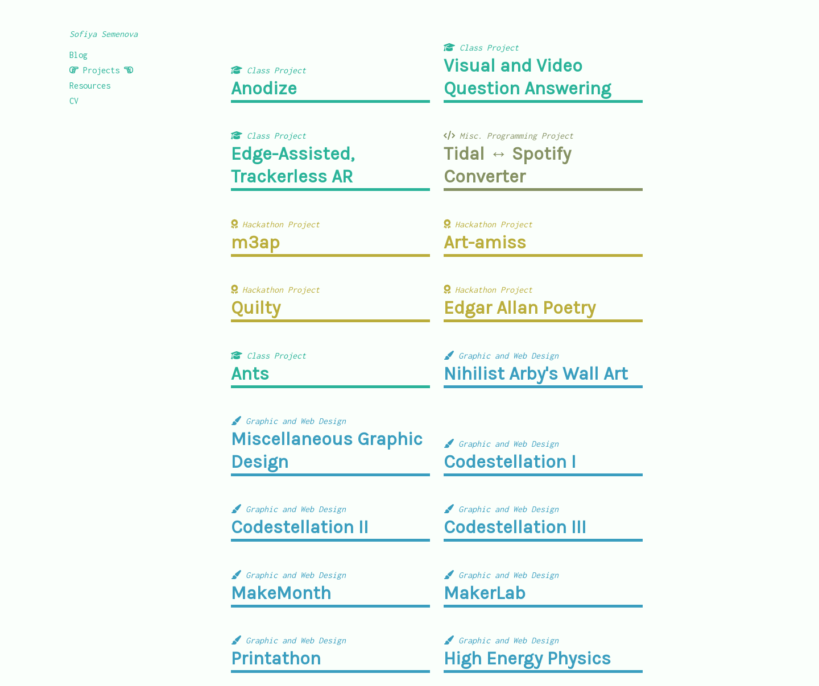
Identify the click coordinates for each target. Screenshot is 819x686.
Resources (89, 85)
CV (73, 101)
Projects (101, 70)
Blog (78, 55)
